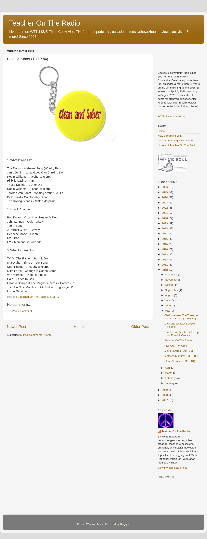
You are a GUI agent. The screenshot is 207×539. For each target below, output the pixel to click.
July (168, 300)
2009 (165, 389)
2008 (165, 395)
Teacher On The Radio (44, 23)
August (169, 295)
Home (79, 327)
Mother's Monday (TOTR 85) (181, 355)
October (170, 284)
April (168, 367)
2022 (165, 207)
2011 (165, 264)
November (171, 279)
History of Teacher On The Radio (177, 145)
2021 (165, 212)
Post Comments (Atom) (37, 334)
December (171, 274)
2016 (165, 238)
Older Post (140, 327)
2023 (165, 202)
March (169, 372)
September (172, 290)
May (168, 310)
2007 (165, 400)
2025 (165, 192)
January (170, 383)
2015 (165, 243)
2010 (165, 270)
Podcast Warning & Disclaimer (176, 140)
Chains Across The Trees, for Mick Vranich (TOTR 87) (181, 317)
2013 (165, 254)
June (168, 305)
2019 (165, 223)
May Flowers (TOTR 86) (178, 350)
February (170, 378)
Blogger (124, 524)
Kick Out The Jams (175, 345)
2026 (165, 187)
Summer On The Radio (178, 340)
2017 (165, 233)
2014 (165, 249)
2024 (165, 197)
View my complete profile (172, 467)
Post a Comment (22, 311)
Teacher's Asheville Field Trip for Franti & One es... (181, 334)
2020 (165, 218)
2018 (165, 228)
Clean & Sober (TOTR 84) (179, 361)
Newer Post (16, 327)
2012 (165, 259)
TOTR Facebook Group (172, 116)
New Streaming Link (170, 135)
